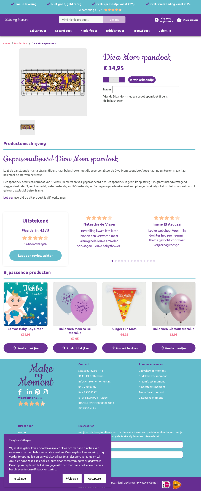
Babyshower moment (152, 370)
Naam (107, 89)
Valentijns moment (151, 397)
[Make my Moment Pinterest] (37, 392)
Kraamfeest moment (152, 381)
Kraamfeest (63, 30)
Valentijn (165, 30)
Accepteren (95, 478)
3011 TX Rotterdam (90, 376)
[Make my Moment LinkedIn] (29, 392)
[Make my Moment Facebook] (20, 392)
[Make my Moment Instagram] (45, 392)
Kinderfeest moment (152, 386)
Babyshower (38, 30)
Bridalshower (115, 30)
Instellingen (20, 478)
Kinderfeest (89, 30)
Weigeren (72, 478)
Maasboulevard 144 (90, 370)
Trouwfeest (141, 30)
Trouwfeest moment (152, 392)
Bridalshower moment (153, 376)
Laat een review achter (42, 255)
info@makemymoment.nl (94, 381)
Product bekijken (25, 353)
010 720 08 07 (87, 386)
